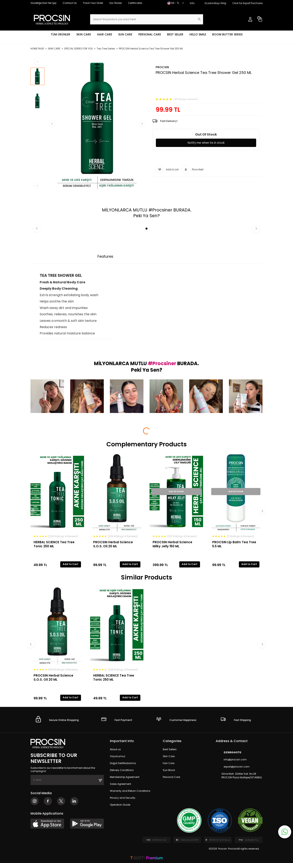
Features (105, 256)
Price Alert (192, 169)
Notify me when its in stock (206, 143)
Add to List (167, 169)
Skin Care (169, 756)
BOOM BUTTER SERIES (227, 34)
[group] (97, 123)
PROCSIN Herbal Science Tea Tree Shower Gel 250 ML (151, 48)
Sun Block (169, 770)
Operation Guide (120, 804)
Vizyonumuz (117, 756)
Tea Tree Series (106, 48)
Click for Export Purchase (247, 3)
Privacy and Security (122, 797)
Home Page (37, 48)
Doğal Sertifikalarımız (123, 763)
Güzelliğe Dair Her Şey (44, 3)
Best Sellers (170, 749)
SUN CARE (125, 34)
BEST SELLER (175, 34)
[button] (56, 124)
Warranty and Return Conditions (130, 791)
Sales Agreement (120, 784)
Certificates (135, 3)
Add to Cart (70, 564)
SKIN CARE (83, 34)
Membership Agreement (124, 777)
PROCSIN (162, 67)
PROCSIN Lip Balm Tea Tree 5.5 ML (234, 544)
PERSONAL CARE (149, 34)
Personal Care (171, 777)
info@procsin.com (231, 760)
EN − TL (175, 3)
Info (192, 3)
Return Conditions (179, 256)
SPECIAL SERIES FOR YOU (78, 48)
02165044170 (228, 753)
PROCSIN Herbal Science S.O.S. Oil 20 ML (113, 544)
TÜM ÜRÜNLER (60, 34)
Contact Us (70, 3)
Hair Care (168, 763)
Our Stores (115, 3)
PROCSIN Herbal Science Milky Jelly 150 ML (172, 544)
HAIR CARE (104, 34)
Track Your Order (93, 3)
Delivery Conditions (122, 770)
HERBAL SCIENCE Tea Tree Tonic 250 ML (54, 544)
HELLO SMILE (197, 34)
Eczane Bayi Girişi (215, 3)
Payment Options (138, 256)
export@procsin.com (232, 767)
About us (115, 749)
